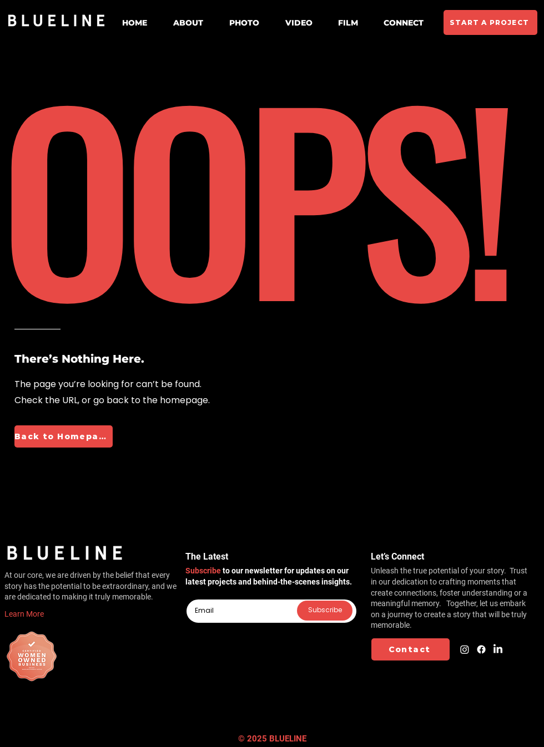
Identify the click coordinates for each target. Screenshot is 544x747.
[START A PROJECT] (490, 22)
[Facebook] (481, 649)
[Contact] (410, 649)
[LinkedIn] (497, 649)
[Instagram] (464, 649)
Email (194, 595)
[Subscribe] (324, 611)
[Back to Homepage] (63, 436)
